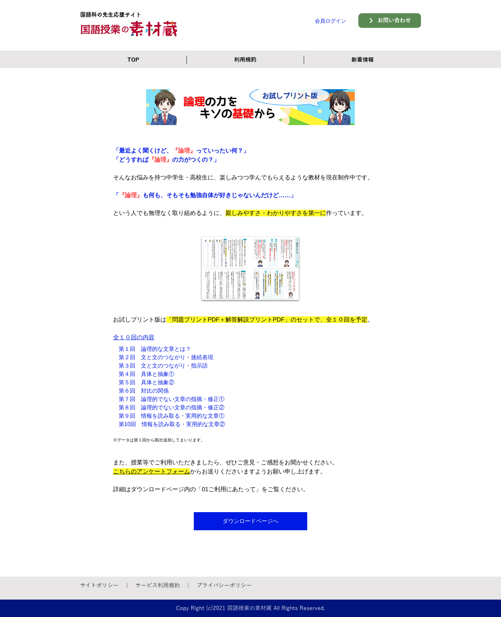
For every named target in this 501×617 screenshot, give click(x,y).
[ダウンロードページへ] (250, 521)
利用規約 (169, 586)
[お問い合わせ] (389, 20)
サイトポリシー (99, 586)
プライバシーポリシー (224, 586)
